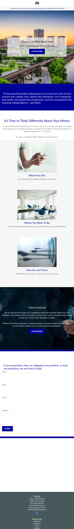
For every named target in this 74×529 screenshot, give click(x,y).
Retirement (37, 521)
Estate (37, 526)
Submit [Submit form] (7, 429)
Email (4, 385)
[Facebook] (36, 513)
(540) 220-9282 (40, 501)
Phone (4, 397)
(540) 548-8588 (39, 499)
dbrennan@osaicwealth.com (37, 509)
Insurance (37, 528)
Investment (37, 524)
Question (5, 410)
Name (4, 372)
